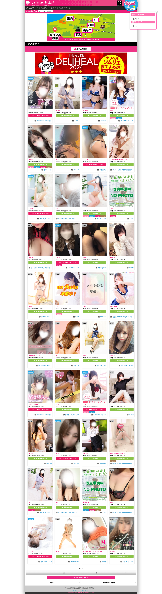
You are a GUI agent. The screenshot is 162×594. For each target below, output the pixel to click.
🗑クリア (135, 19)
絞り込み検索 (81, 49)
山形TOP (53, 583)
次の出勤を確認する (67, 115)
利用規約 (75, 590)
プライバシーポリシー (83, 590)
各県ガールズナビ (109, 583)
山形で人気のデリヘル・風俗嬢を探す (41, 5)
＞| (126, 573)
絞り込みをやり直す (81, 577)
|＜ (36, 573)
